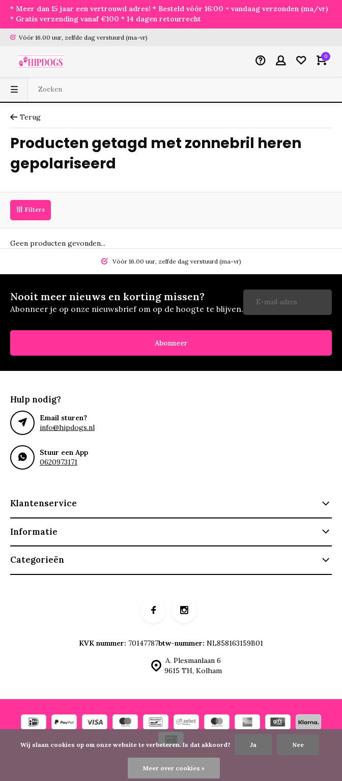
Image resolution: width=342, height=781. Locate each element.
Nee (298, 744)
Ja (253, 744)
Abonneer (171, 343)
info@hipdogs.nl (67, 427)
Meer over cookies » (174, 768)
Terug (25, 117)
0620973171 (58, 462)
